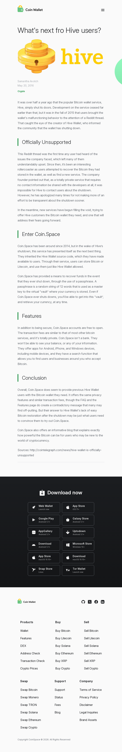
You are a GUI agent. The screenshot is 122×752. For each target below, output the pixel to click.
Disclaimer (86, 705)
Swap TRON (28, 705)
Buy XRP (61, 661)
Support (60, 690)
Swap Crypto (28, 727)
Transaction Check (32, 661)
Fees (58, 705)
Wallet (24, 630)
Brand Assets (88, 720)
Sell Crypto (91, 668)
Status (59, 697)
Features (26, 638)
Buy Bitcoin (62, 630)
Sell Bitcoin (91, 630)
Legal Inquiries (88, 712)
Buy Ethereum (64, 653)
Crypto (21, 91)
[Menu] (102, 9)
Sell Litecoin (92, 638)
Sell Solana (91, 646)
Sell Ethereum (93, 653)
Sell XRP (89, 661)
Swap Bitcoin (28, 690)
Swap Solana (29, 712)
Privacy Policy (88, 697)
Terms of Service (90, 690)
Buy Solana (62, 646)
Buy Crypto (62, 668)
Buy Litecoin (63, 638)
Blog (57, 712)
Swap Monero (29, 697)
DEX (23, 646)
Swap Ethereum (30, 720)
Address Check (30, 653)
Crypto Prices (29, 668)
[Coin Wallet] (30, 9)
